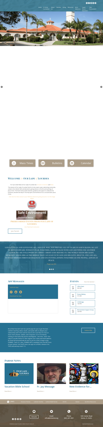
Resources (70, 7)
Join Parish (15, 231)
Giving (64, 7)
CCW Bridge (80, 302)
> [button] (101, 87)
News (51, 184)
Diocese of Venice (25, 402)
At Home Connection (42, 184)
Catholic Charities (38, 402)
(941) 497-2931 (69, 418)
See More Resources (90, 402)
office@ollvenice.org (51, 418)
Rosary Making (81, 294)
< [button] (2, 87)
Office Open (80, 286)
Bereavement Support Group (85, 310)
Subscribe (88, 330)
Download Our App (16, 296)
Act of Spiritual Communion (32, 227)
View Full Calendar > (89, 281)
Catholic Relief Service (51, 402)
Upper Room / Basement (85, 9)
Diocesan (91, 424)
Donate (34, 417)
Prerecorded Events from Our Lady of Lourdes (32, 222)
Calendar (58, 7)
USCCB (64, 402)
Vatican (77, 402)
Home (40, 7)
